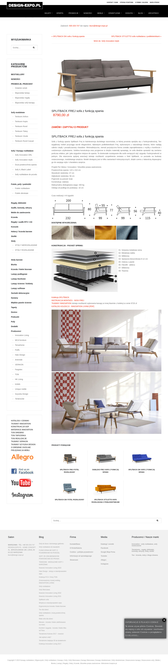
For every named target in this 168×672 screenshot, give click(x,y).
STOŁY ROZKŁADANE (24, 250)
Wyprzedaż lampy (22, 93)
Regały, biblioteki (18, 203)
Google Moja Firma (108, 552)
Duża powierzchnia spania (26, 165)
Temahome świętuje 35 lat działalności (52, 640)
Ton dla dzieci (44, 610)
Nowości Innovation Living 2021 (50, 596)
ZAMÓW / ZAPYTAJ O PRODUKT (70, 127)
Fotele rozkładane (22, 188)
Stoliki (14, 236)
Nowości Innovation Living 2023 (50, 568)
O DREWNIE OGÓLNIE (21, 447)
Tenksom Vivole (21, 136)
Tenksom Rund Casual (24, 141)
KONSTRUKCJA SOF (20, 427)
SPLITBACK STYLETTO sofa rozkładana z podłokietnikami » (136, 36)
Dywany (14, 298)
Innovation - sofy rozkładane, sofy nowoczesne (144, 545)
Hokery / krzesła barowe (21, 231)
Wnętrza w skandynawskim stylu (50, 603)
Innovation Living (22, 335)
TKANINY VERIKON (19, 441)
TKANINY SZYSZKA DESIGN (23, 444)
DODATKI (129, 13)
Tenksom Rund (21, 126)
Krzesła (14, 217)
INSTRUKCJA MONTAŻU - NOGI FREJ (68, 300)
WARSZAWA (12, 545)
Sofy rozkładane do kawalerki (49, 547)
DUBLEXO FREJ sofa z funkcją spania (105, 461)
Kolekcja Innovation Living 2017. (50, 644)
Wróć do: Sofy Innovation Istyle (106, 41)
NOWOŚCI (88, 13)
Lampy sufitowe (18, 288)
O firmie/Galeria (76, 548)
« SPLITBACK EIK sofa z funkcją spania (68, 36)
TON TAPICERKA (18, 435)
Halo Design (20, 355)
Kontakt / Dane (112, 2)
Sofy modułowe (18, 112)
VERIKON (19, 365)
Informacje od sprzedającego (81, 556)
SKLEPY (48, 13)
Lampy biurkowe (18, 279)
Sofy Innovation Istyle (24, 160)
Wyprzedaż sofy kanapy (25, 103)
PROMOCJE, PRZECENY (22, 84)
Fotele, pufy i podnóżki (21, 184)
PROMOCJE (73, 13)
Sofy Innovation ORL (23, 155)
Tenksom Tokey (21, 131)
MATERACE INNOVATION (22, 430)
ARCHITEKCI (153, 13)
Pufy (13, 322)
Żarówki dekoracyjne (20, 293)
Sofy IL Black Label (23, 169)
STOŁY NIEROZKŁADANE (26, 245)
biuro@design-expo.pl (98, 26)
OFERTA (59, 13)
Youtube (104, 556)
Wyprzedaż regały (22, 98)
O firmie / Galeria (141, 2)
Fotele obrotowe (21, 193)
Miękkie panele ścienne (21, 303)
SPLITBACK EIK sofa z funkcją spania (141, 461)
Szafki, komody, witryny (21, 208)
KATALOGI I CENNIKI (20, 421)
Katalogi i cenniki (107, 544)
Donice (14, 312)
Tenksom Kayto (21, 121)
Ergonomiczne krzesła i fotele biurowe (52, 606)
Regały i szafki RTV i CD (21, 222)
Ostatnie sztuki (21, 88)
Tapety (14, 307)
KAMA (17, 384)
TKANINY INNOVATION (61, 303)
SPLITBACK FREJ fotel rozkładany (69, 461)
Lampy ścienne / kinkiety (22, 284)
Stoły (13, 241)
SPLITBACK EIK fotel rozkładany (69, 490)
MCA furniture (20, 340)
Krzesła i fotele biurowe (21, 269)
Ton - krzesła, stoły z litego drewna (145, 555)
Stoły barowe (17, 260)
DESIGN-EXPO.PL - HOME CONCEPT (22, 547)
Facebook (104, 548)
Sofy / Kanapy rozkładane (22, 151)
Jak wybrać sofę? (45, 637)
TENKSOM (19, 399)
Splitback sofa (44, 600)
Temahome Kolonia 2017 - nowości (51, 634)
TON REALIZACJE (19, 438)
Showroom (74, 560)
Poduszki (15, 317)
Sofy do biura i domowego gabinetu (51, 544)
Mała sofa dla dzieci (46, 619)
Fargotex (18, 369)
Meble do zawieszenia (20, 212)
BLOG (140, 13)
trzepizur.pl (113, 663)
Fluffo (17, 350)
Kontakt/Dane (75, 544)
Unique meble (20, 389)
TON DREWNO (17, 432)
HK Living (19, 379)
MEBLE (100, 13)
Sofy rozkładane (44, 586)
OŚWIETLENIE (114, 13)
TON (17, 374)
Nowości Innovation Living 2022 (50, 593)
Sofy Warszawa (44, 590)
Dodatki (14, 326)
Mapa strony (155, 2)
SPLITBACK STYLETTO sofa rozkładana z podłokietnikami (105, 491)
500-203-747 (74, 26)
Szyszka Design (21, 394)
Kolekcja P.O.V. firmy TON (48, 577)
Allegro (103, 560)
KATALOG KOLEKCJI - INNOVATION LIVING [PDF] (73, 306)
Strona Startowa (126, 2)
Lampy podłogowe (19, 274)
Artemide (18, 360)
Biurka (14, 265)
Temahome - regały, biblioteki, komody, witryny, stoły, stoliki (143, 550)
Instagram (104, 564)
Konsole (14, 227)
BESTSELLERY (17, 74)
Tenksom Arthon (21, 117)
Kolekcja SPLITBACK (60, 297)
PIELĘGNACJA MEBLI (20, 450)
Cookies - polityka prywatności (81, 552)
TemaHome (20, 345)
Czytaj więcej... (132, 634)
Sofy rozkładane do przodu (26, 174)
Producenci (16, 331)
